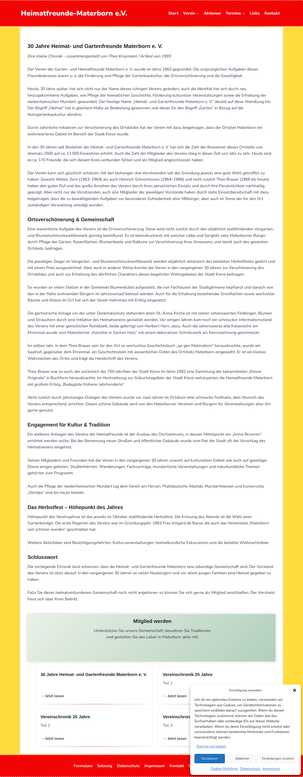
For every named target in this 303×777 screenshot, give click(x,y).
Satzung (104, 766)
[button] (294, 690)
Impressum (271, 768)
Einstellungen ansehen (278, 758)
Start (173, 13)
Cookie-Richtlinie (224, 768)
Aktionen (212, 13)
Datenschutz (250, 768)
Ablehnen (242, 758)
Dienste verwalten (211, 746)
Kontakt (272, 13)
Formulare (83, 766)
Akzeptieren (209, 758)
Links (255, 13)
